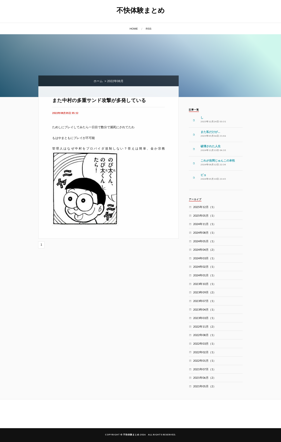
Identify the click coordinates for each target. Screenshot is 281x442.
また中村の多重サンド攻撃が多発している (99, 100)
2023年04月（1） (204, 309)
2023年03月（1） (204, 318)
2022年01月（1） (204, 360)
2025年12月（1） (204, 207)
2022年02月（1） (204, 352)
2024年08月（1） (204, 232)
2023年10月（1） (204, 283)
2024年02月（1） (204, 266)
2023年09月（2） (204, 292)
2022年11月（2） (204, 326)
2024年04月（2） (204, 249)
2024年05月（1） (204, 241)
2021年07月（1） (204, 369)
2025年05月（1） (204, 215)
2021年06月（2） (204, 377)
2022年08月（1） (204, 335)
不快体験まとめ (140, 10)
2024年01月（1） (204, 275)
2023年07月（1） (204, 300)
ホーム (98, 81)
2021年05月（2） (204, 386)
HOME (134, 28)
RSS (148, 28)
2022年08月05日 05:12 (65, 113)
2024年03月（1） (204, 258)
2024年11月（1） (204, 224)
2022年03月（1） (204, 343)
